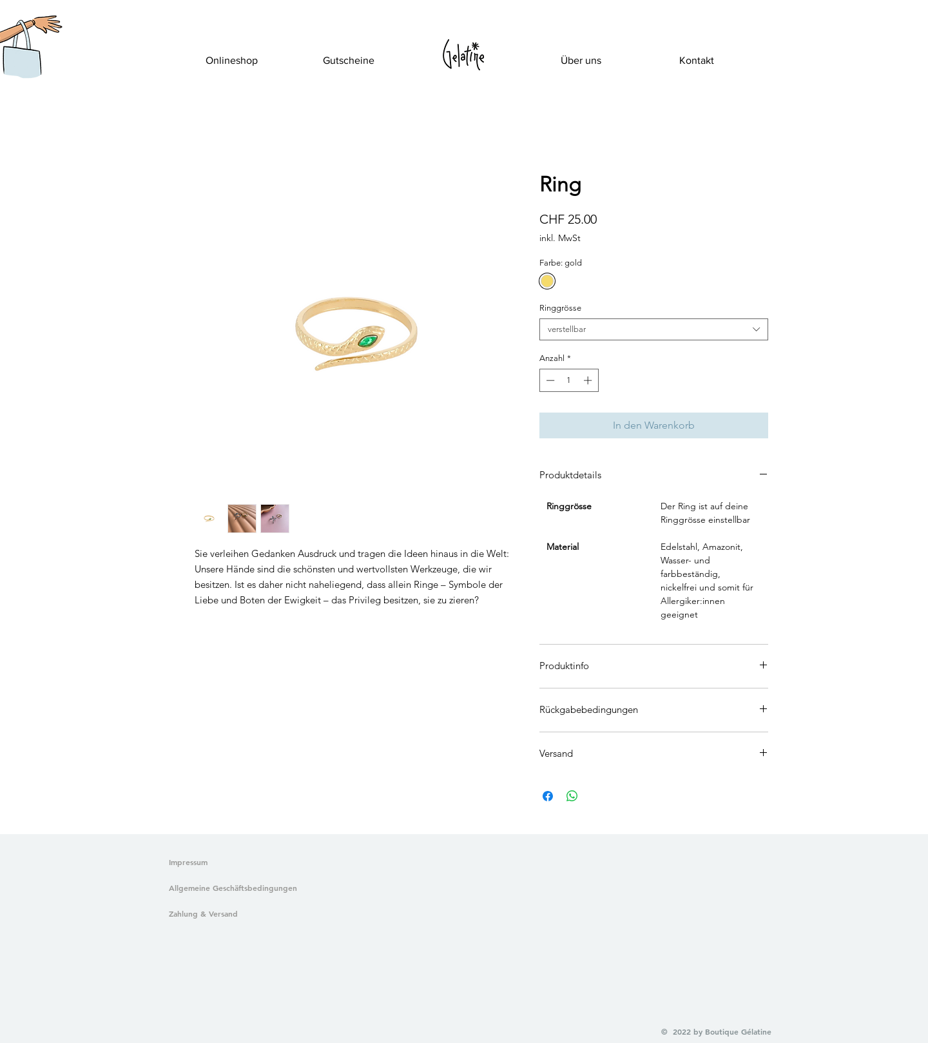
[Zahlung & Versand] (230, 914)
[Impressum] (188, 862)
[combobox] (653, 329)
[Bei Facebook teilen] (548, 796)
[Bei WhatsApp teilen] (572, 796)
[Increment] (589, 380)
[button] (21, 62)
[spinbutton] (568, 380)
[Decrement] (549, 380)
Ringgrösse (560, 308)
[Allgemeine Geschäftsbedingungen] (230, 888)
